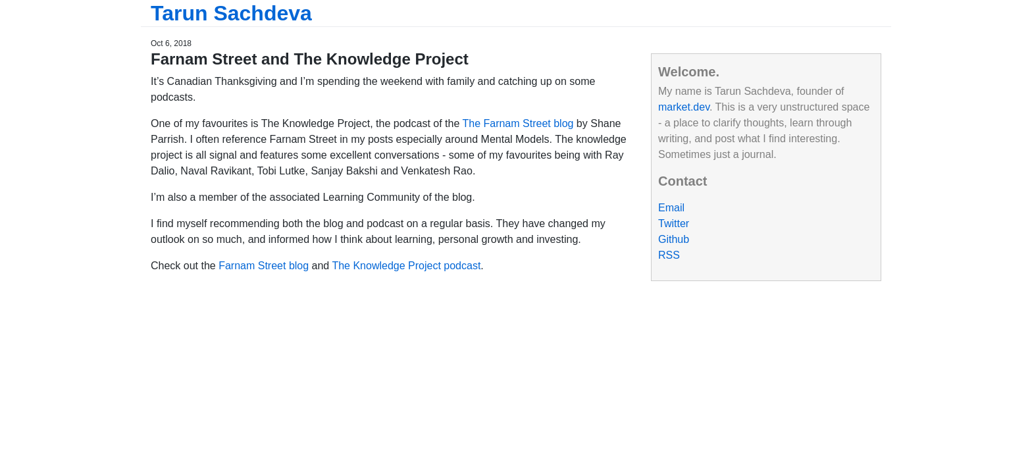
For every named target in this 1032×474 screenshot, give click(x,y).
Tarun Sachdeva (231, 13)
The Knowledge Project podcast (406, 265)
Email (671, 207)
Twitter (673, 223)
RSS (669, 255)
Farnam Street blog (264, 265)
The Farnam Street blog (517, 123)
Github (673, 239)
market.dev (684, 107)
